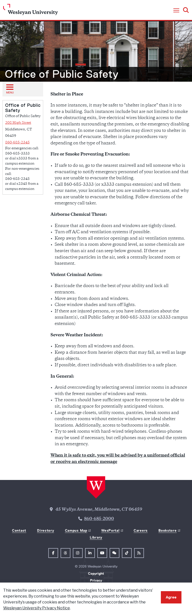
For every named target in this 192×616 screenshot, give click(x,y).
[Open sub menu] (9, 89)
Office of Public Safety (61, 74)
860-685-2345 (17, 142)
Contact (19, 530)
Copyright (96, 573)
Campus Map (76, 530)
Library (96, 537)
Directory (45, 530)
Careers (141, 530)
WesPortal (110, 530)
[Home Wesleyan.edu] (30, 10)
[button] (176, 11)
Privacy (96, 580)
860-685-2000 (99, 519)
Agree (171, 597)
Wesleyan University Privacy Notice (36, 608)
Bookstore (167, 530)
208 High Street (18, 122)
